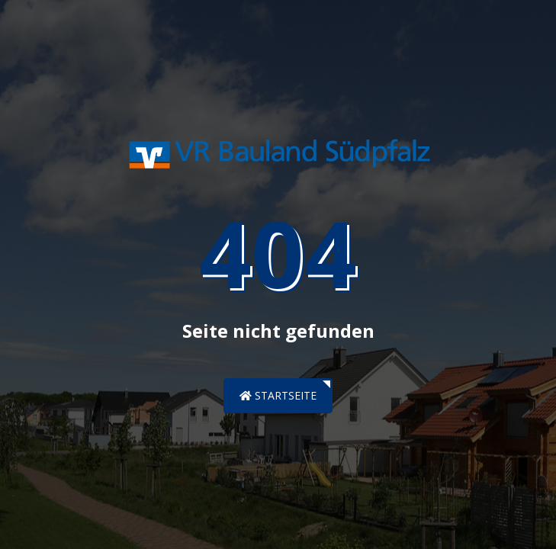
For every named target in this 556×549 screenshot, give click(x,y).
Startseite (278, 395)
